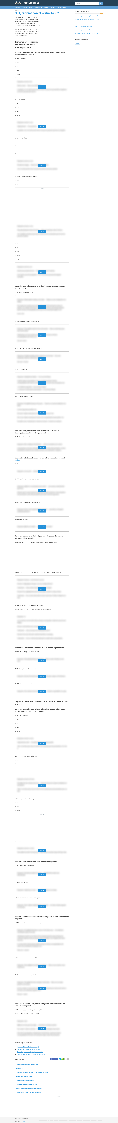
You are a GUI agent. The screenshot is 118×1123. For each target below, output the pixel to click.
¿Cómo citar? (94, 1120)
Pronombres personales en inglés (26, 1084)
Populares (50, 1120)
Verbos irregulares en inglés (83, 26)
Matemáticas (45, 7)
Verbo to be (18, 460)
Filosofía (25, 7)
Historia (37, 7)
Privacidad (79, 1120)
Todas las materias (63, 1120)
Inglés (77, 43)
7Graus (23, 1121)
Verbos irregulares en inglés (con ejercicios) (30, 1052)
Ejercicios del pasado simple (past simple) (87, 33)
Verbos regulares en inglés (83, 30)
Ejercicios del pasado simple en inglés (28, 1047)
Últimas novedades (43, 1120)
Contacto (56, 1120)
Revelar (42, 87)
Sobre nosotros (86, 1120)
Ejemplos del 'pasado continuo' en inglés (29, 1049)
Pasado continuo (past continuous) (27, 1064)
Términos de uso (72, 1120)
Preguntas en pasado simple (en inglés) (87, 19)
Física (31, 7)
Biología (18, 7)
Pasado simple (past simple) (25, 1080)
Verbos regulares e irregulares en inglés (87, 16)
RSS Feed (100, 1120)
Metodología (61, 7)
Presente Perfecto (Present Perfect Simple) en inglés (32, 1072)
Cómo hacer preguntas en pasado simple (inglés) (31, 1054)
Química (53, 7)
